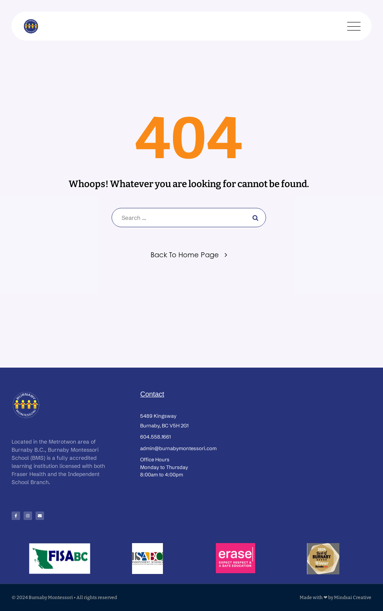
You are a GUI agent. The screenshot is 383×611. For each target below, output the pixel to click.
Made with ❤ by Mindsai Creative (335, 597)
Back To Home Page (185, 255)
